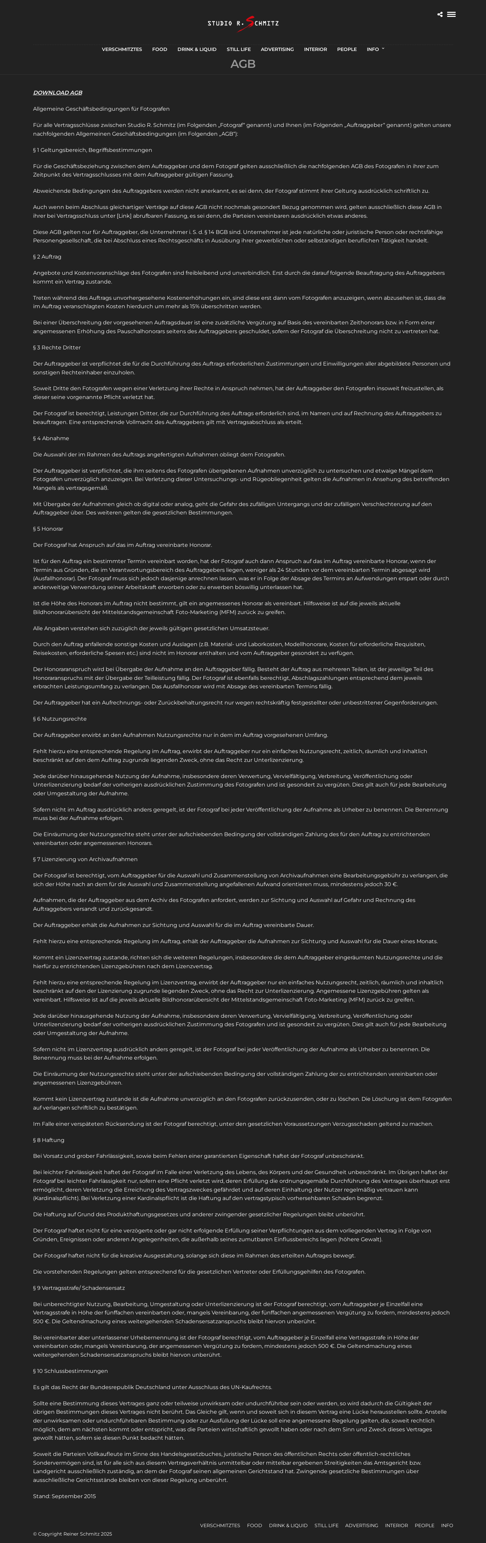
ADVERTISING (277, 49)
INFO (373, 49)
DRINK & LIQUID (197, 49)
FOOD (159, 49)
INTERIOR (315, 49)
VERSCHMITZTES (122, 49)
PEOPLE (347, 49)
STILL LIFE (239, 49)
